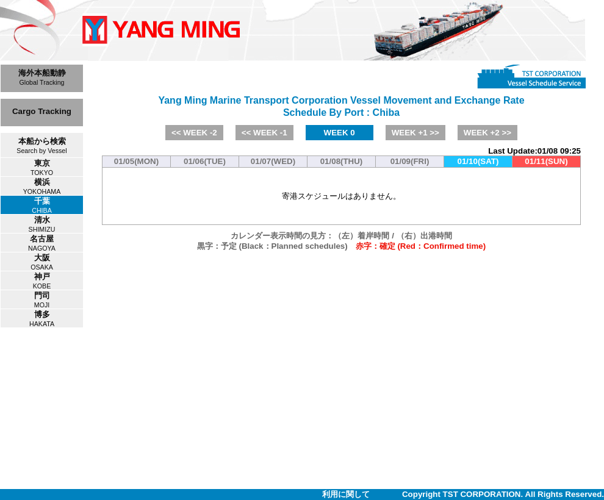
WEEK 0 (339, 132)
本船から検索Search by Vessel (41, 145)
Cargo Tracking (41, 111)
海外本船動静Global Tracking (42, 77)
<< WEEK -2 (194, 132)
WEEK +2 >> (487, 132)
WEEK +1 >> (415, 132)
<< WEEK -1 (264, 132)
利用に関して (346, 494)
